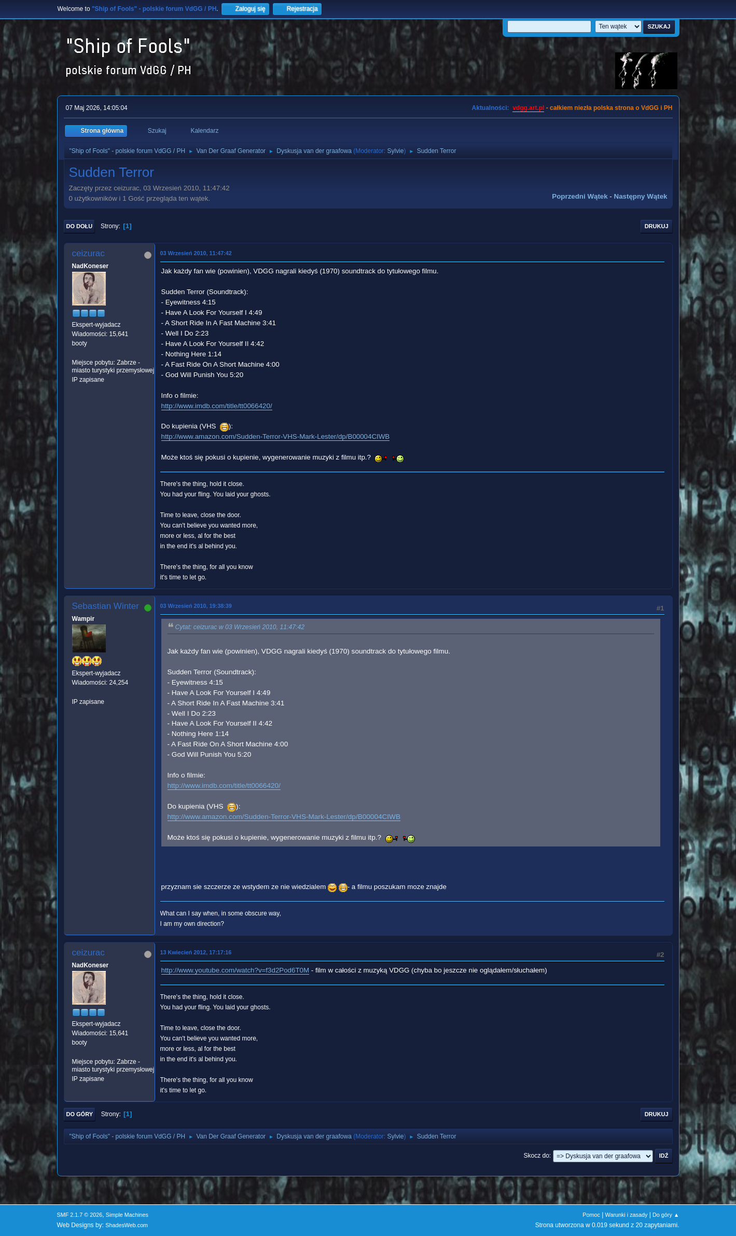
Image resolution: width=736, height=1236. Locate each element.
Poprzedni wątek (579, 196)
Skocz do (536, 1155)
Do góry (79, 1114)
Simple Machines (127, 1215)
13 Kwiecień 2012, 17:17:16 (196, 952)
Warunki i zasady (626, 1215)
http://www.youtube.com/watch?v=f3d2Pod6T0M (235, 970)
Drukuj (657, 226)
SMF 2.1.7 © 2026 (80, 1215)
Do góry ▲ (665, 1215)
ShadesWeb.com (126, 1225)
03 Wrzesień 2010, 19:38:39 (196, 606)
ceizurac (88, 253)
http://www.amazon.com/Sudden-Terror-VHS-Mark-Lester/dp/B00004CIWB (275, 436)
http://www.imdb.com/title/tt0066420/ (216, 406)
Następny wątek (641, 196)
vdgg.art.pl (528, 108)
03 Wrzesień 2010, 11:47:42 (196, 253)
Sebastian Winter (105, 606)
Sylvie (395, 151)
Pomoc (591, 1215)
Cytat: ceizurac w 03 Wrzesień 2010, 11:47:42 (240, 627)
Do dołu (79, 226)
